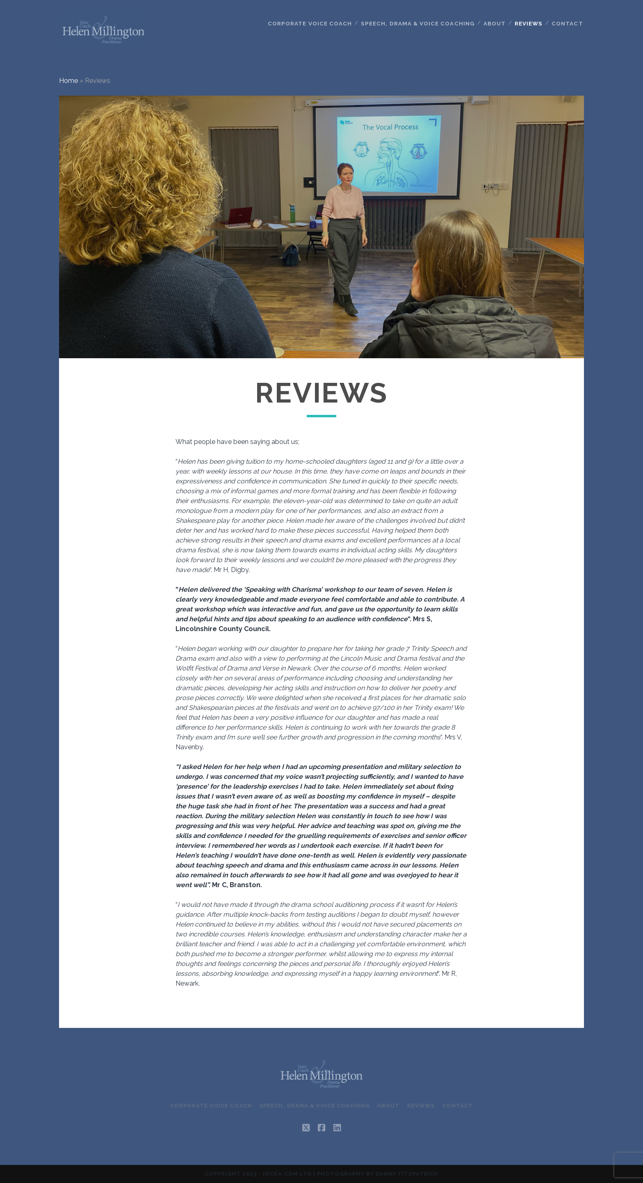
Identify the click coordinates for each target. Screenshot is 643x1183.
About (494, 23)
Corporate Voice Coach (313, 23)
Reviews (529, 23)
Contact (567, 23)
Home (68, 81)
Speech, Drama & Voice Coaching (419, 23)
